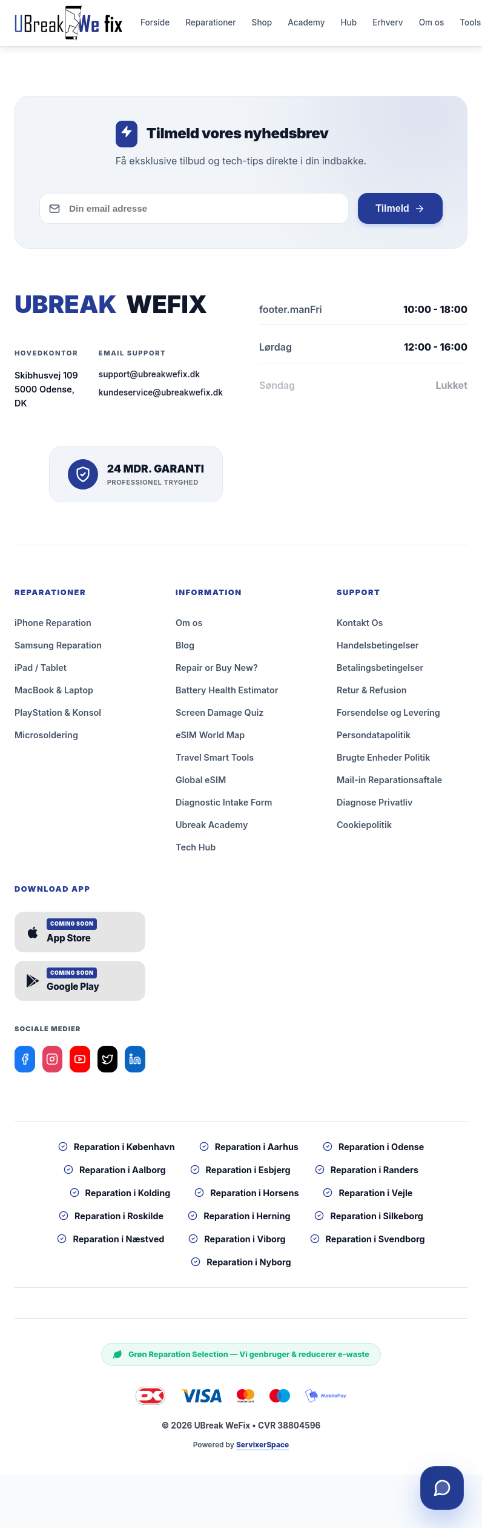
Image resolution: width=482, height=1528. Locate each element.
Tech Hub (196, 852)
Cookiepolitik (364, 829)
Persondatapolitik (374, 740)
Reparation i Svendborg (367, 1244)
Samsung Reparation (58, 650)
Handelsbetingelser (378, 650)
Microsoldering (46, 740)
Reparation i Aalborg (115, 1175)
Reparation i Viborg (236, 1244)
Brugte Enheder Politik (383, 762)
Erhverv (387, 25)
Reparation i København (116, 1151)
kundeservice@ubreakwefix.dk (161, 397)
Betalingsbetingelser (380, 672)
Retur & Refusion (371, 695)
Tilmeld (399, 213)
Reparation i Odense (373, 1151)
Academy (306, 25)
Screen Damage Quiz (219, 717)
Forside (155, 25)
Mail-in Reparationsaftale (389, 784)
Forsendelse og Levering (388, 717)
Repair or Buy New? (217, 672)
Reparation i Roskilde (111, 1221)
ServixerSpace (262, 1449)
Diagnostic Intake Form (224, 807)
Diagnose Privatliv (375, 807)
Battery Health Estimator (227, 695)
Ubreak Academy (212, 829)
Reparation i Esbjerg (240, 1175)
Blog (185, 650)
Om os (431, 25)
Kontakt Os (360, 627)
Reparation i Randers (366, 1175)
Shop (262, 25)
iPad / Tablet (41, 672)
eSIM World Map (210, 740)
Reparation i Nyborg (241, 1267)
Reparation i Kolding (120, 1198)
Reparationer (210, 25)
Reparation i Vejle (367, 1198)
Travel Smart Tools (215, 762)
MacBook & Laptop (54, 695)
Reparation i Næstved (110, 1244)
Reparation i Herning (239, 1221)
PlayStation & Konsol (58, 717)
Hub (348, 25)
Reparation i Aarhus (249, 1151)
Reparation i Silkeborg (368, 1221)
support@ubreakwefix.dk (149, 379)
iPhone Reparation (53, 627)
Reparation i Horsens (246, 1198)
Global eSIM (201, 784)
